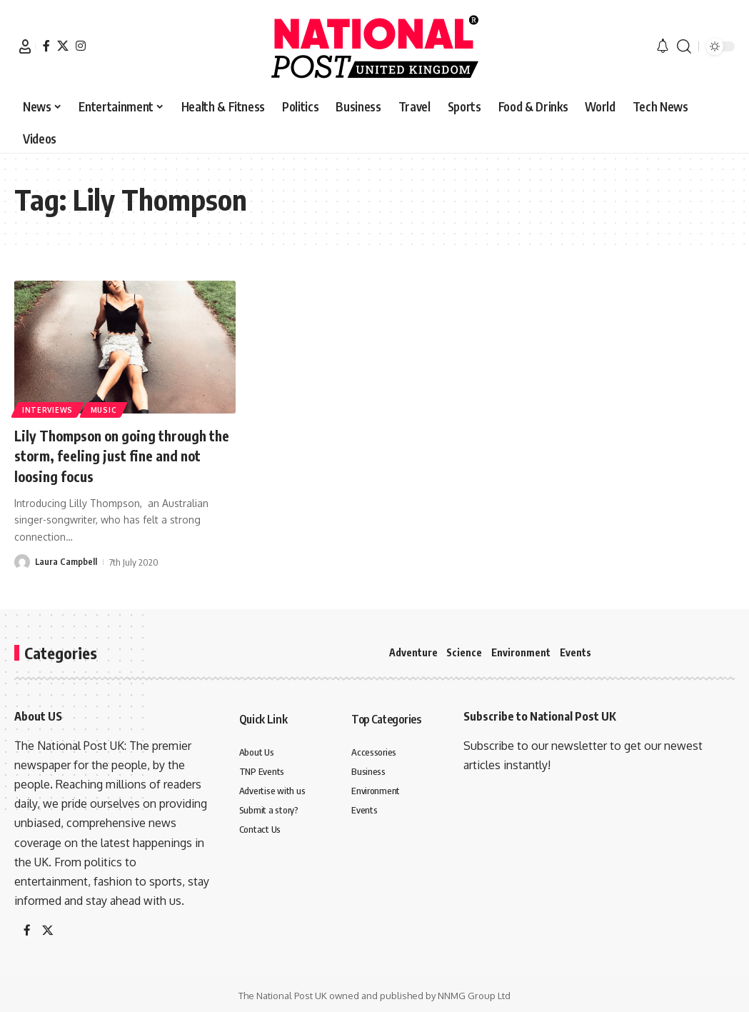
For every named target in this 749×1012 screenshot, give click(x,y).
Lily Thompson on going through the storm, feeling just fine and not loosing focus (122, 455)
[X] (63, 45)
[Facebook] (46, 45)
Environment (521, 652)
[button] (25, 46)
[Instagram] (80, 45)
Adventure (413, 652)
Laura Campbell (66, 562)
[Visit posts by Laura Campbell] (22, 562)
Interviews (48, 409)
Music (106, 409)
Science (464, 652)
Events (575, 652)
